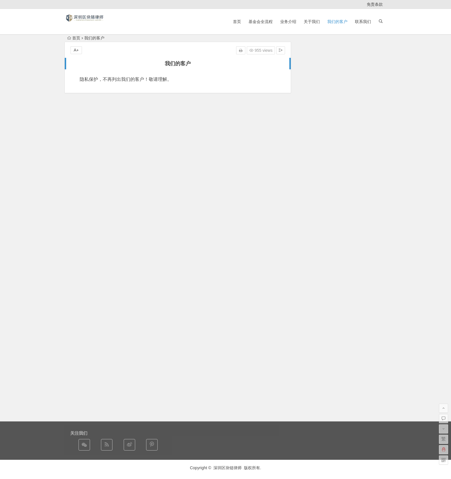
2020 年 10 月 (311, 237)
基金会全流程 (261, 21)
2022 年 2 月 (310, 229)
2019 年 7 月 (310, 253)
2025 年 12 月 (311, 205)
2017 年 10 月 (311, 286)
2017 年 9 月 (310, 294)
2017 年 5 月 (310, 302)
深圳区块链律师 (227, 467)
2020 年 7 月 (310, 245)
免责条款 (375, 4)
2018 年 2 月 (310, 270)
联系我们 (363, 21)
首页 (237, 21)
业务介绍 (288, 21)
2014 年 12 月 (311, 318)
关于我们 (312, 21)
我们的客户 (337, 21)
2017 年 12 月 (311, 278)
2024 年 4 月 (310, 213)
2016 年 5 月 (310, 310)
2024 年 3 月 (310, 221)
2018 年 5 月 (310, 261)
